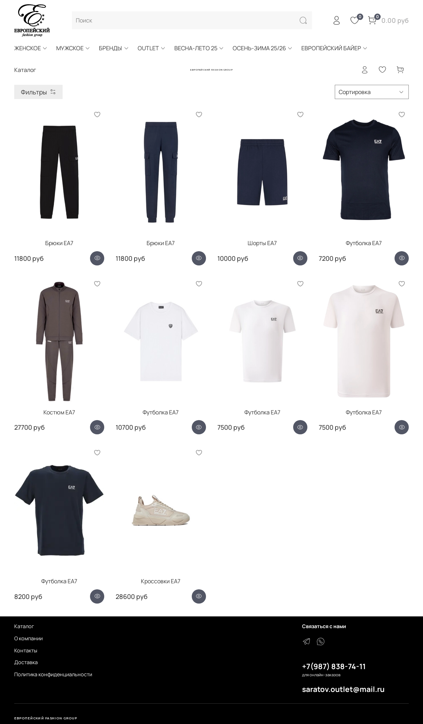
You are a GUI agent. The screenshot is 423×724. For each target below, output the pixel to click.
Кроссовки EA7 (160, 581)
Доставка (26, 662)
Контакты (25, 650)
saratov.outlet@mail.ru (343, 689)
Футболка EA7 (161, 412)
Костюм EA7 (59, 412)
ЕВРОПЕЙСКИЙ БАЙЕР (334, 48)
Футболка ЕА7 (364, 243)
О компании (28, 638)
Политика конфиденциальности (53, 674)
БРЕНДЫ (114, 48)
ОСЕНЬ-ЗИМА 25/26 (263, 48)
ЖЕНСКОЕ (31, 48)
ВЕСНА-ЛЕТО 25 (199, 48)
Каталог (24, 626)
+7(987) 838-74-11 (334, 666)
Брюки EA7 (59, 243)
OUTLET (152, 48)
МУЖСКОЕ (73, 48)
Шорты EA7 (262, 243)
